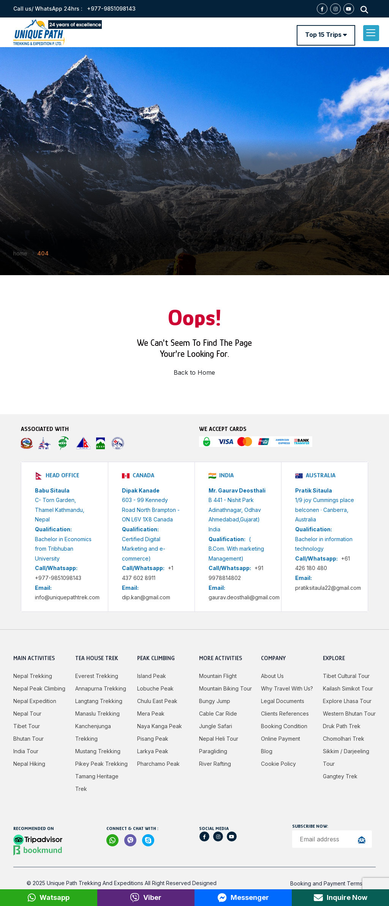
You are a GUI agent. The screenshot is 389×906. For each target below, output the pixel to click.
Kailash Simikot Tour (348, 688)
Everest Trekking (96, 676)
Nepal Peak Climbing (39, 688)
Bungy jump (214, 701)
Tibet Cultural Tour (346, 676)
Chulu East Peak (157, 701)
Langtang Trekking (98, 701)
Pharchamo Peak (158, 763)
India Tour (25, 751)
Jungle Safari (215, 726)
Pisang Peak (152, 738)
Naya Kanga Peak (159, 726)
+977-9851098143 (58, 578)
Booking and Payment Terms (326, 883)
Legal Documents (282, 701)
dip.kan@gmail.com (146, 597)
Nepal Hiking (29, 763)
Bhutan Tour (28, 738)
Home (20, 253)
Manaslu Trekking (97, 713)
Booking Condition (284, 726)
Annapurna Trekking (100, 688)
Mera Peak (150, 713)
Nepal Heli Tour (218, 738)
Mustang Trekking (97, 751)
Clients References (285, 713)
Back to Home (194, 372)
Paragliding (213, 751)
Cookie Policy (278, 763)
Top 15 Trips (326, 34)
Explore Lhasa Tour (347, 701)
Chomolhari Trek (343, 738)
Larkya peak (152, 751)
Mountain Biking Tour (225, 688)
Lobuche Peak (155, 688)
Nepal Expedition (34, 701)
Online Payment (280, 738)
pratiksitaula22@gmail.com (328, 587)
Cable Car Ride (218, 713)
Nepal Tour (27, 713)
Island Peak (151, 676)
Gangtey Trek (340, 776)
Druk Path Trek (342, 726)
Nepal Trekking (32, 676)
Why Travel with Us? (287, 688)
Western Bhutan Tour (349, 713)
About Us (272, 676)
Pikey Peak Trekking (101, 763)
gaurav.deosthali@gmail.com (244, 597)
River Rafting (215, 763)
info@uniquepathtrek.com (67, 597)
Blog (266, 751)
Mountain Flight (218, 676)
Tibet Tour (26, 726)
